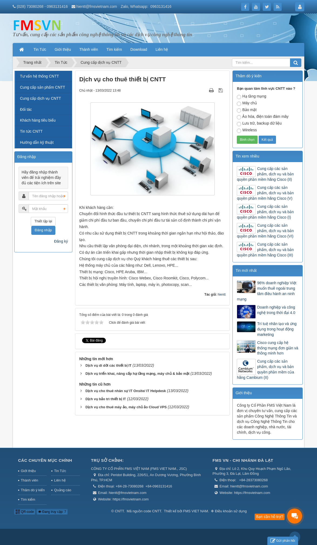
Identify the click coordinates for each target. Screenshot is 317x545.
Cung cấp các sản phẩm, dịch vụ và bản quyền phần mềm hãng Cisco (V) (265, 192)
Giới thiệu (243, 393)
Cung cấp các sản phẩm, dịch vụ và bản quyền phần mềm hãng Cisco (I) (265, 211)
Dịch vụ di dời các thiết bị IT (108, 365)
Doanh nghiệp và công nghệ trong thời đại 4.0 (276, 310)
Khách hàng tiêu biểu (38, 120)
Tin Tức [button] (39, 49)
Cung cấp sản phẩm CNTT (42, 87)
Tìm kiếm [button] (114, 49)
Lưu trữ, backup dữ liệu (259, 123)
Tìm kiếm (28, 499)
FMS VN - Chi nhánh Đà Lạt (243, 460)
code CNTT (152, 511)
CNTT (119, 511)
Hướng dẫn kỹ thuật (36, 142)
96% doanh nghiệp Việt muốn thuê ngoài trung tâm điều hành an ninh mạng (266, 291)
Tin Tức (60, 471)
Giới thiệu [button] (63, 49)
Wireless (247, 130)
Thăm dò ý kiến (33, 490)
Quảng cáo (62, 490)
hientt (221, 294)
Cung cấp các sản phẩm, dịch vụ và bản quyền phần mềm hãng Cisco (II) (265, 174)
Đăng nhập (43, 230)
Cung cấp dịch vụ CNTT (40, 98)
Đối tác (26, 109)
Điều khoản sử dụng (231, 511)
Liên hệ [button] (162, 49)
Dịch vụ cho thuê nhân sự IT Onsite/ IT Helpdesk (125, 391)
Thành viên (29, 480)
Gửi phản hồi (282, 540)
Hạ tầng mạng (251, 96)
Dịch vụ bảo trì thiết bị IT (105, 399)
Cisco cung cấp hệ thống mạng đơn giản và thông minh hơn (277, 348)
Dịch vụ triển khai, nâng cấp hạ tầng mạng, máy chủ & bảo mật (137, 374)
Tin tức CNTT (31, 131)
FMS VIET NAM (195, 511)
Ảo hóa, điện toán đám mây (262, 116)
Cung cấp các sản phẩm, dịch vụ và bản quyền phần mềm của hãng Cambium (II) (265, 369)
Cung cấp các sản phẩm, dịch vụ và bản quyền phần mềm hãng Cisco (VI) (265, 230)
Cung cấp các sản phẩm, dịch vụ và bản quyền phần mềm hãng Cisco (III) (265, 249)
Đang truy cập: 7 (52, 512)
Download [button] (138, 49)
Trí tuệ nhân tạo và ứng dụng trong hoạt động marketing (276, 329)
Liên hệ (59, 480)
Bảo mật (247, 110)
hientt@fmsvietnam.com (96, 6)
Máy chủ (247, 103)
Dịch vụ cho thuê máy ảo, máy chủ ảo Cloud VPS (126, 407)
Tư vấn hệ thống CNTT (39, 76)
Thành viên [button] (88, 49)
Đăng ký (61, 241)
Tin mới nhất (246, 270)
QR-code (25, 512)
